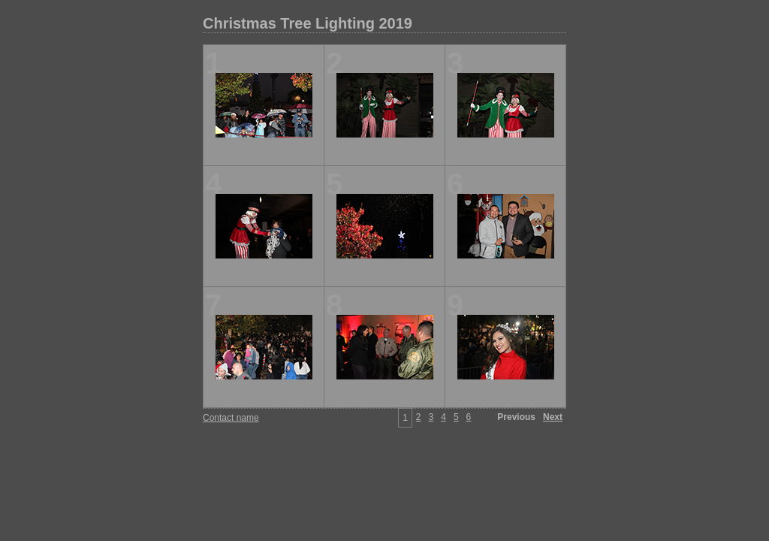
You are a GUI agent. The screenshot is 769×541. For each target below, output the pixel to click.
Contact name (231, 418)
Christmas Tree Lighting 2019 (307, 23)
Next (552, 417)
